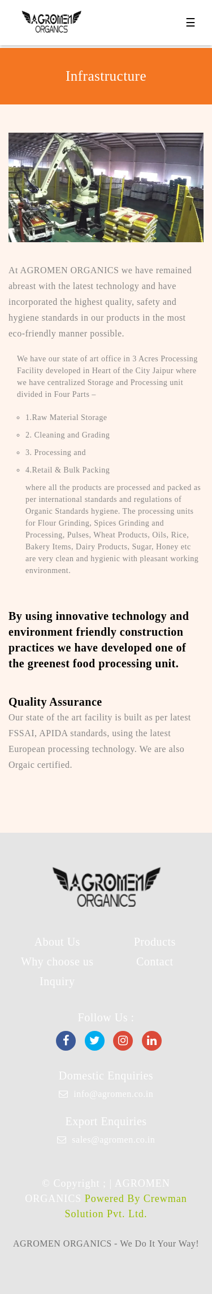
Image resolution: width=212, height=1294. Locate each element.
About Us (57, 941)
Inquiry (57, 981)
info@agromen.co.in (113, 1094)
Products (155, 941)
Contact (155, 961)
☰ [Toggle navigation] (190, 22)
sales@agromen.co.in (113, 1139)
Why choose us (57, 961)
